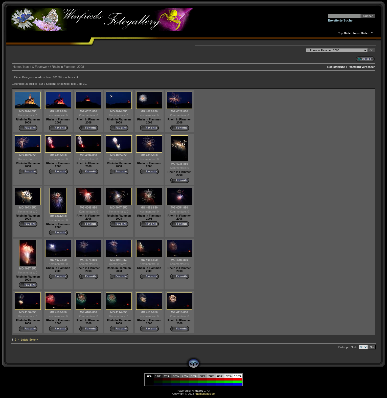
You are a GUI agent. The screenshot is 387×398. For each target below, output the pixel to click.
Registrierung (336, 66)
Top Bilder (345, 33)
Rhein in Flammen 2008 (28, 121)
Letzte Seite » (29, 339)
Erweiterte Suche (340, 20)
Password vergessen (361, 66)
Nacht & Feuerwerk (36, 67)
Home (17, 67)
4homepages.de (205, 393)
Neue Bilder (361, 33)
